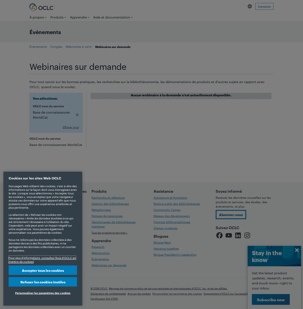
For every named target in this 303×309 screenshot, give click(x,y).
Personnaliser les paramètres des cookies (42, 293)
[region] (42, 239)
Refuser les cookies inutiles (42, 281)
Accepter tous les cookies (43, 270)
